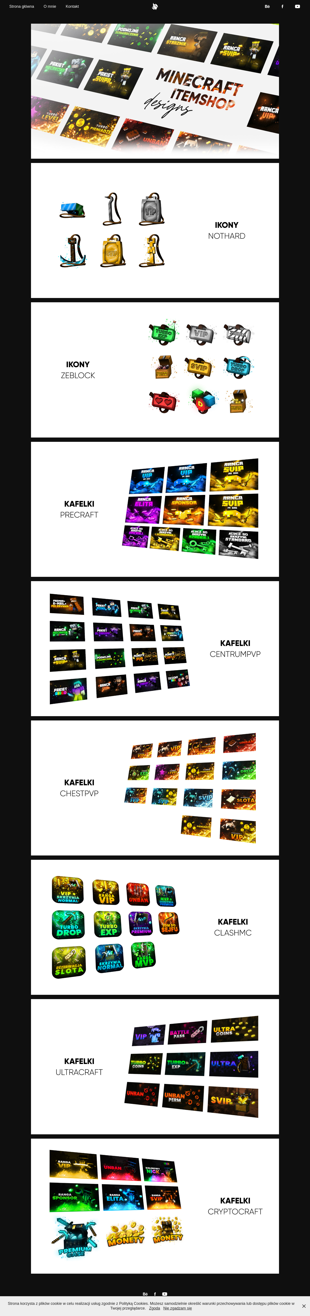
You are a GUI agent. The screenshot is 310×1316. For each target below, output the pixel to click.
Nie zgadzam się (177, 1308)
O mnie (50, 6)
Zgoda (154, 1308)
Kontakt (72, 6)
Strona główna (21, 6)
